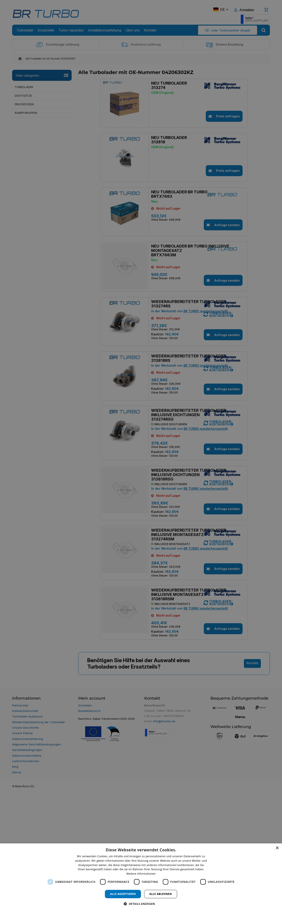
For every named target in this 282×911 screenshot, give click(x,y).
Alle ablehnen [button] (160, 894)
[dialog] (141, 877)
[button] (141, 904)
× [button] (277, 848)
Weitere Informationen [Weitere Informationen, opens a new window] (141, 874)
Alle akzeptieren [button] (123, 894)
